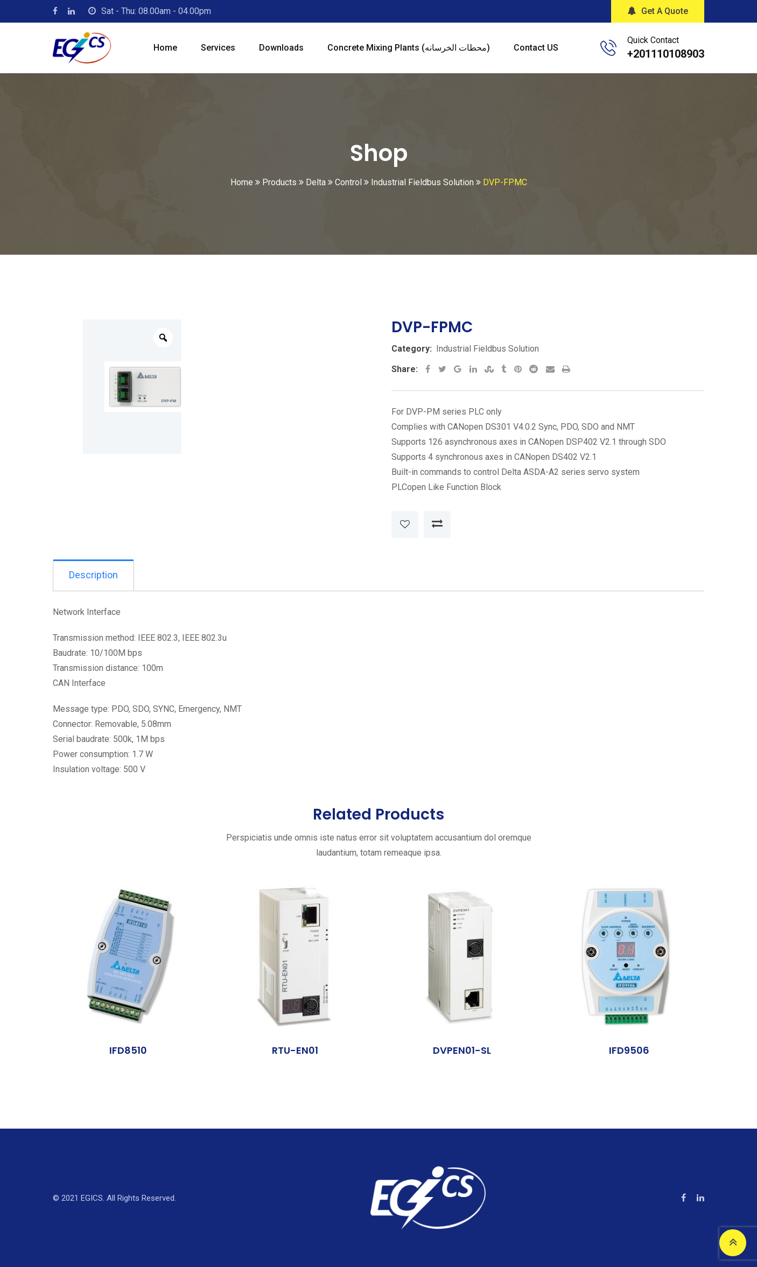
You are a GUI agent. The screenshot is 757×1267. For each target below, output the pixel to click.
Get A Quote (657, 11)
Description (93, 575)
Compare (437, 524)
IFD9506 (629, 1051)
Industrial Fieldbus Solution (487, 349)
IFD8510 (128, 1051)
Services (218, 48)
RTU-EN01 (295, 1051)
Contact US (536, 48)
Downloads (281, 48)
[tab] (94, 575)
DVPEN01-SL (462, 1051)
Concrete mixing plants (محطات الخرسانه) (408, 48)
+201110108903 (665, 53)
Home (165, 48)
